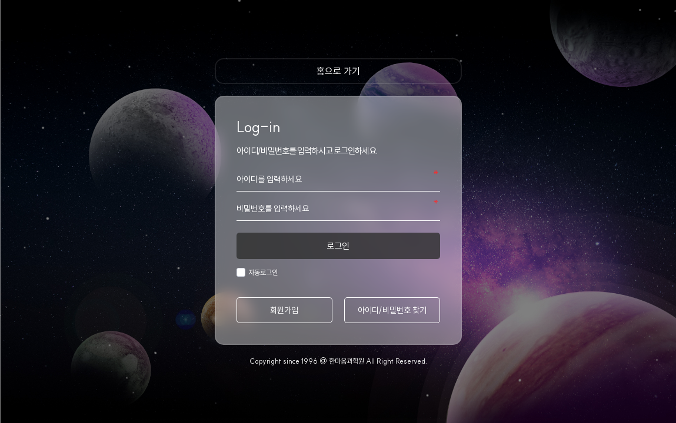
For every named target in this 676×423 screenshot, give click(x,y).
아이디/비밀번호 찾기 (392, 310)
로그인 (338, 245)
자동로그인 (261, 272)
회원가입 (284, 310)
